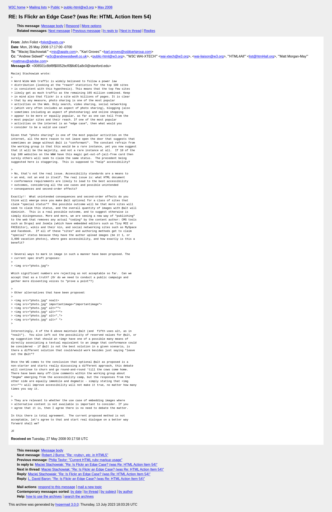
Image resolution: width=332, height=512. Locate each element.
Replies (149, 31)
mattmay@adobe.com (29, 61)
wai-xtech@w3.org (174, 56)
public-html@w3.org (79, 7)
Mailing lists (38, 7)
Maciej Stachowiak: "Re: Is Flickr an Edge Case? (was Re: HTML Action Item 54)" (96, 464)
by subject (108, 491)
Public (55, 7)
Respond (72, 26)
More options (92, 26)
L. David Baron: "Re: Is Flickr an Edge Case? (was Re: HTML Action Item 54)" (86, 479)
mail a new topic (90, 487)
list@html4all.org (261, 56)
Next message (59, 31)
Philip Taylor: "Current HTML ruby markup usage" (85, 460)
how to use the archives (44, 496)
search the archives (79, 496)
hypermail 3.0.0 (66, 504)
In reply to (110, 31)
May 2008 (105, 7)
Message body (52, 26)
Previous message (87, 31)
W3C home (16, 7)
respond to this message (56, 487)
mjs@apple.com (63, 51)
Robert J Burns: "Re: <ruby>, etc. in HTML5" (75, 455)
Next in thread (130, 31)
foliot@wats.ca (52, 42)
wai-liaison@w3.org (209, 56)
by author (126, 491)
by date (76, 491)
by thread (91, 491)
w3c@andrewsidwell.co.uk (67, 56)
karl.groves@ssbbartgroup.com (127, 51)
